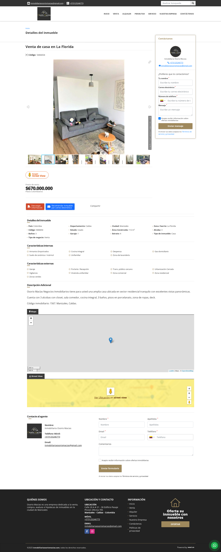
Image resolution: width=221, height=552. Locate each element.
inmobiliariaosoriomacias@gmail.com (47, 3)
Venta (116, 13)
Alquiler (126, 13)
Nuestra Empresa (168, 13)
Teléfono (152, 431)
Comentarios (105, 444)
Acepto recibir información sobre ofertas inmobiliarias (125, 460)
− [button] (31, 323)
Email (102, 431)
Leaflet (171, 371)
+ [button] (31, 318)
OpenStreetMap (187, 371)
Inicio (106, 13)
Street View (37, 175)
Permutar (140, 13)
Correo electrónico (167, 87)
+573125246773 (76, 3)
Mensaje (162, 105)
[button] (149, 62)
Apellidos (152, 418)
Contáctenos (187, 13)
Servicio (152, 13)
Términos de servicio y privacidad (135, 476)
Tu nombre (163, 78)
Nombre (103, 418)
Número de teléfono (167, 96)
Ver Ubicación (102, 397)
